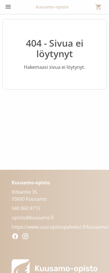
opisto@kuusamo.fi (33, 217)
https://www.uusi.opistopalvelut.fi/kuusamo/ (60, 227)
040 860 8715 (26, 208)
